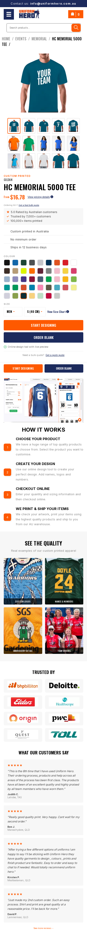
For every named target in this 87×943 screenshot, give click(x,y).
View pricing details (40, 196)
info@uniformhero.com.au (53, 3)
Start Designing (43, 325)
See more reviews (43, 928)
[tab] (13, 126)
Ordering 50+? (21, 205)
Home (8, 39)
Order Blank (44, 337)
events (23, 39)
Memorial (42, 39)
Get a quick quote (54, 355)
